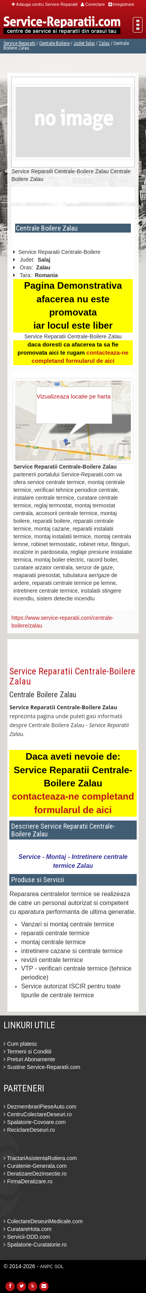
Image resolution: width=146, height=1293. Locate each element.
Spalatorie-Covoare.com (34, 1122)
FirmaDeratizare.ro (27, 1181)
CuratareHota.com (27, 1229)
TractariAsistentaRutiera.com (40, 1158)
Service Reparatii (19, 43)
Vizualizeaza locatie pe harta (73, 396)
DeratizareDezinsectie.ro (34, 1174)
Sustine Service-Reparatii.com (41, 1067)
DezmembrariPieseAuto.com (39, 1106)
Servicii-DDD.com (26, 1237)
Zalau (104, 43)
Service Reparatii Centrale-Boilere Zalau (72, 676)
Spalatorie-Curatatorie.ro (34, 1244)
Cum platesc (20, 1044)
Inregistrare (121, 4)
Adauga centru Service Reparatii (44, 4)
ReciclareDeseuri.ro (29, 1130)
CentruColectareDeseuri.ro (37, 1114)
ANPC (46, 1266)
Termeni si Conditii (27, 1051)
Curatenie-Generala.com (34, 1166)
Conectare (93, 4)
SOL (59, 1266)
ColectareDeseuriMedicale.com (42, 1221)
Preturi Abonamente (29, 1059)
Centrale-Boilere (54, 43)
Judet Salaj (84, 43)
